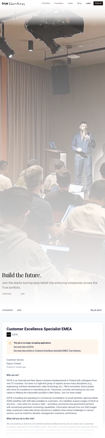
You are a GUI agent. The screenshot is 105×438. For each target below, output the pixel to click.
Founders (59, 3)
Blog (79, 3)
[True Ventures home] (13, 3)
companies (7, 310)
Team (70, 3)
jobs (19, 310)
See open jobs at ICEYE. (24, 347)
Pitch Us (98, 3)
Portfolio (46, 3)
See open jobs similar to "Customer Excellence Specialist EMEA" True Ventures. (47, 350)
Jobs (88, 3)
